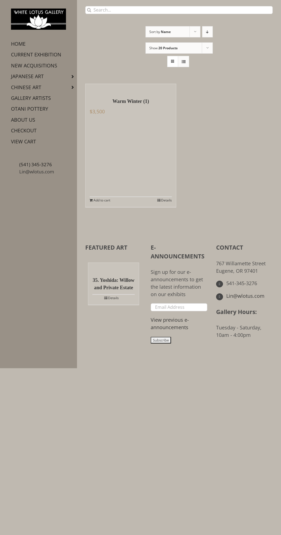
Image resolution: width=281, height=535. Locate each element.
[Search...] (179, 10)
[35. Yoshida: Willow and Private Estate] (113, 267)
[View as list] (183, 61)
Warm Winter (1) (130, 101)
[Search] (89, 10)
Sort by (160, 31)
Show (163, 48)
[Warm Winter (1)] (131, 88)
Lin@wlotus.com (36, 171)
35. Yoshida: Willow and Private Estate (113, 283)
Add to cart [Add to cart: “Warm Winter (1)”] (101, 200)
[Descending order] (207, 31)
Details (166, 200)
